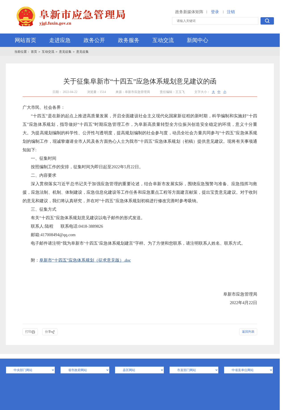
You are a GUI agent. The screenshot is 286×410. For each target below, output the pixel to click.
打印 (30, 332)
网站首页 (25, 40)
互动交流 (163, 40)
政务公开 (94, 40)
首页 (34, 51)
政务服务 (128, 40)
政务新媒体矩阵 (189, 12)
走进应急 (60, 40)
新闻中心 (197, 40)
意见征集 (65, 51)
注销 (231, 12)
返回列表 (248, 331)
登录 (215, 12)
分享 (50, 332)
